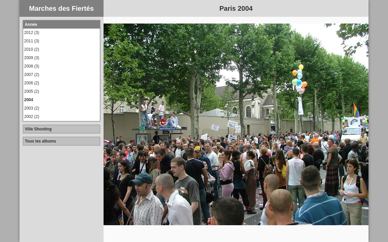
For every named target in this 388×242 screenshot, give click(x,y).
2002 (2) (31, 116)
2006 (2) (31, 83)
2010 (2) (31, 49)
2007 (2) (31, 74)
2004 (28, 99)
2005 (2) (31, 91)
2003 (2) (31, 108)
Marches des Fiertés (61, 8)
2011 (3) (31, 41)
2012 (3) (31, 32)
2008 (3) (31, 66)
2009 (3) (31, 57)
